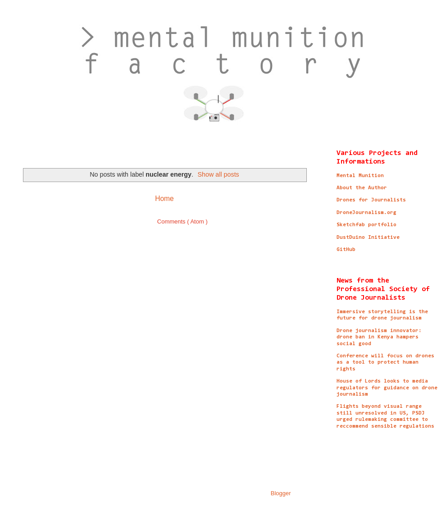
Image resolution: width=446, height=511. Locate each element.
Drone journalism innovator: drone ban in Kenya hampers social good (379, 337)
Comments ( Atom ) (182, 221)
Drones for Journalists (371, 200)
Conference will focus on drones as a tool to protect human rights (385, 362)
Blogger (281, 493)
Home (164, 198)
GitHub (346, 249)
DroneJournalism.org (366, 212)
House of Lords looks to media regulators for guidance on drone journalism (387, 388)
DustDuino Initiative (368, 237)
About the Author (362, 188)
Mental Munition (360, 175)
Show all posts (218, 174)
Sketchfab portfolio (366, 225)
